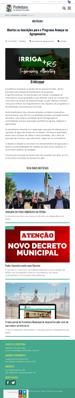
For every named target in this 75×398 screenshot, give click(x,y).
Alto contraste (35, 2)
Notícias (24, 15)
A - (42, 2)
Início (7, 15)
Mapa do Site (62, 2)
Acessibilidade (52, 2)
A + (45, 2)
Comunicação (15, 15)
